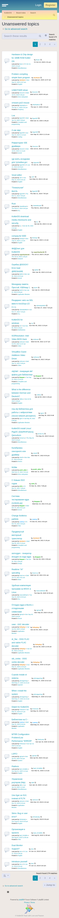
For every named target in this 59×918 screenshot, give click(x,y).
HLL (19, 210)
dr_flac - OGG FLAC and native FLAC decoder (20, 642)
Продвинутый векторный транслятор (18, 535)
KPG (21, 486)
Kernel (20, 153)
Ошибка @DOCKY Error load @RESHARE (20, 268)
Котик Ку (22, 438)
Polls (19, 526)
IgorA (21, 418)
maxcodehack (24, 595)
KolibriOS (8, 13)
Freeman (22, 709)
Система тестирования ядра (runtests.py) (20, 499)
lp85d (21, 274)
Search (33, 13)
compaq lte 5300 (19, 236)
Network (20, 258)
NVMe (14, 467)
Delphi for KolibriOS (20, 707)
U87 (21, 177)
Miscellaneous (22, 68)
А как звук (16, 130)
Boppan (22, 377)
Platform (15, 766)
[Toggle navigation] (8, 892)
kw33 (21, 290)
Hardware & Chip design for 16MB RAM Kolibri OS (22, 57)
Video (19, 346)
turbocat (22, 342)
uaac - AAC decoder (20, 624)
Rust (14, 204)
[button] (5, 5)
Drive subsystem (23, 97)
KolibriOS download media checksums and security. (21, 219)
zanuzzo (22, 801)
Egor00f (22, 118)
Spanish (20, 685)
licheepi (22, 238)
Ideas (19, 579)
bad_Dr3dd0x (24, 769)
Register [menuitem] (50, 5)
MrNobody (23, 819)
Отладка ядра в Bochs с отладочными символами (22, 608)
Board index (21, 13)
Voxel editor (17, 175)
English (20, 84)
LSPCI (14, 754)
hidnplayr (23, 627)
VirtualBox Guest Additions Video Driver (19, 355)
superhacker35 (24, 254)
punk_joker (23, 470)
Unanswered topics (15, 17)
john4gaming (23, 681)
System (20, 760)
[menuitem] (54, 15)
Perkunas (22, 743)
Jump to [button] (50, 885)
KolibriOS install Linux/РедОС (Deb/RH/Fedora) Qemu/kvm (23, 431)
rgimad (22, 614)
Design (20, 563)
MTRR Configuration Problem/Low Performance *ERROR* (22, 737)
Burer (21, 64)
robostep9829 (24, 309)
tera (21, 851)
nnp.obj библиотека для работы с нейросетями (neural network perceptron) (24, 412)
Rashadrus (23, 105)
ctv (20, 326)
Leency (22, 522)
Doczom (22, 93)
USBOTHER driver (20, 90)
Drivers (20, 461)
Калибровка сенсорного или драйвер (19, 451)
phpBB (21, 900)
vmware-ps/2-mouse (20, 103)
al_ (20, 226)
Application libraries (24, 294)
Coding (20, 137)
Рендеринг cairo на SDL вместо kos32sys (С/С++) (22, 303)
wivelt (21, 457)
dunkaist (22, 80)
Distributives (21, 330)
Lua (13, 115)
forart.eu (22, 575)
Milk (21, 785)
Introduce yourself (19, 862)
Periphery (21, 109)
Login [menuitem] (38, 5)
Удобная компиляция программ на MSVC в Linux (21, 588)
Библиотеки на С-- (20, 719)
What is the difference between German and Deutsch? (21, 392)
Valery (21, 399)
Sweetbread (23, 206)
